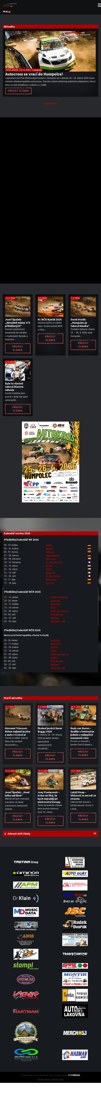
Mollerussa (51, 579)
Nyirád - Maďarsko (59, 597)
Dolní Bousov (57, 614)
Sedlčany (55, 618)
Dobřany (55, 647)
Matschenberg (52, 555)
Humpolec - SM (58, 621)
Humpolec (55, 600)
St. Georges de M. (54, 562)
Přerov (49, 569)
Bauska (49, 548)
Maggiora (50, 572)
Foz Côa (50, 583)
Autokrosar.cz (50, 103)
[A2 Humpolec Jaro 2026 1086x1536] (50, 501)
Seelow (49, 545)
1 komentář (37, 70)
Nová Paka (51, 559)
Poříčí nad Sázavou (60, 611)
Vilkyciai (50, 552)
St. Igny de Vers (53, 576)
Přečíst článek (18, 91)
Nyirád (49, 566)
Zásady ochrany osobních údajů (50, 1079)
